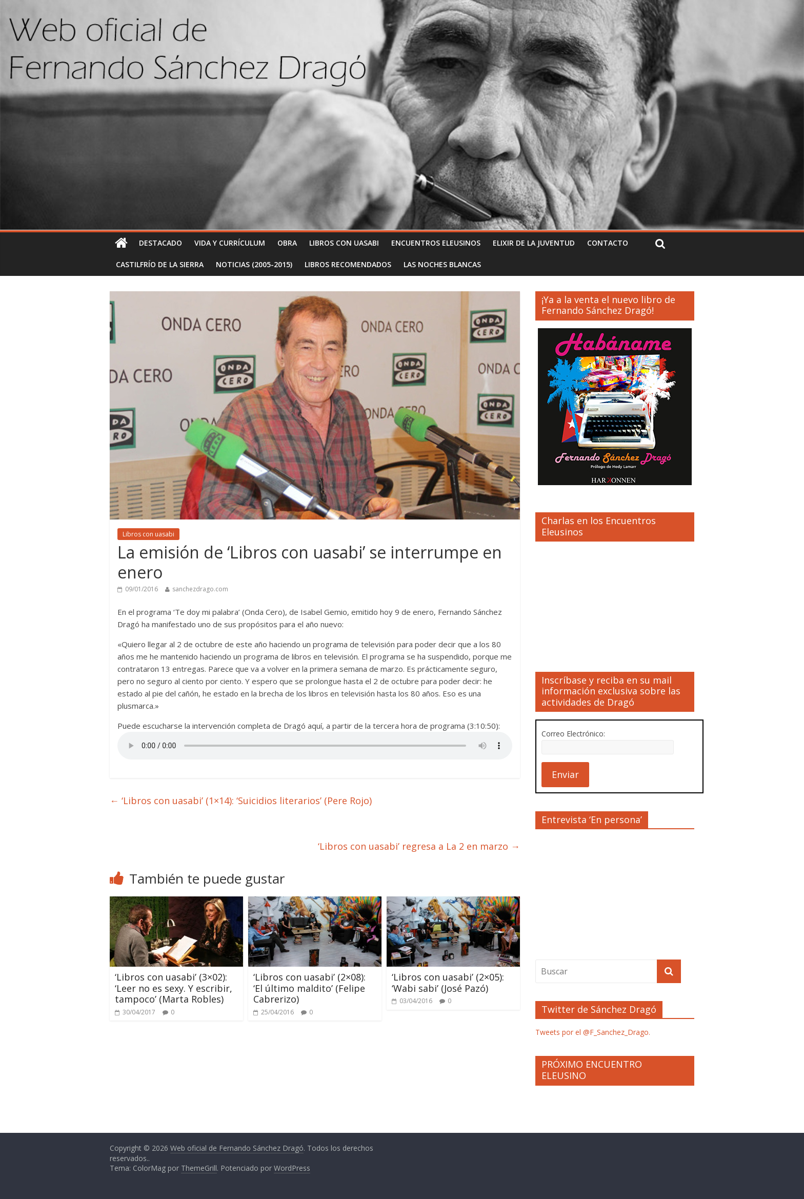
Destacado (160, 243)
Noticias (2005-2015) (254, 264)
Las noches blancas (442, 264)
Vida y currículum (229, 243)
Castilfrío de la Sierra (160, 264)
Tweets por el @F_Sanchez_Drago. (592, 1032)
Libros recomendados (348, 264)
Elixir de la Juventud (534, 243)
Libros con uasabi (344, 243)
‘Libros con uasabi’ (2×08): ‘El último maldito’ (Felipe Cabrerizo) (309, 988)
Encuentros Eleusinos (435, 243)
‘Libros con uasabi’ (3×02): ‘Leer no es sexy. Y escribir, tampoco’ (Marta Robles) (173, 988)
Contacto (607, 243)
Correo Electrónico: (573, 733)
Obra (287, 243)
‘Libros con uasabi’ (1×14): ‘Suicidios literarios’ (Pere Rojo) (241, 800)
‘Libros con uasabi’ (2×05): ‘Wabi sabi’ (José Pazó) (448, 982)
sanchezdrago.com (200, 589)
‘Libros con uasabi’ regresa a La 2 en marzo (419, 846)
